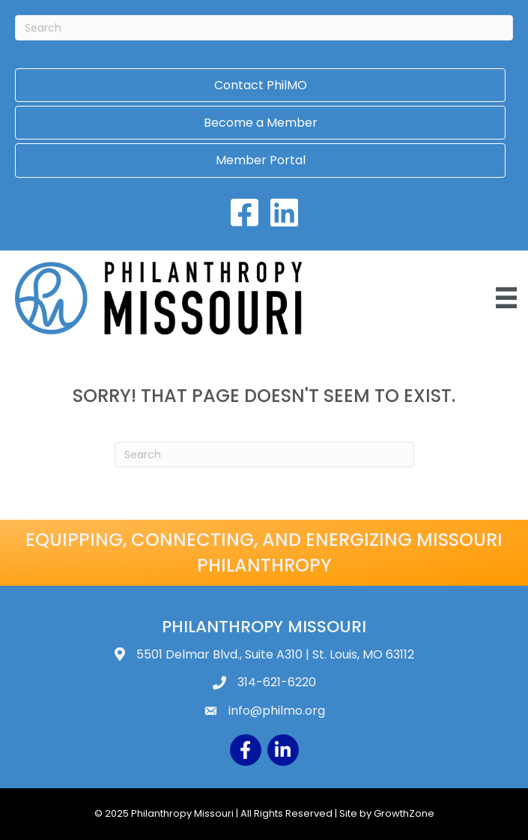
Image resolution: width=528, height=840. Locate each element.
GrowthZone (404, 813)
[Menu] (506, 298)
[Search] (264, 27)
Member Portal (261, 160)
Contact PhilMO (260, 85)
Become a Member (261, 122)
